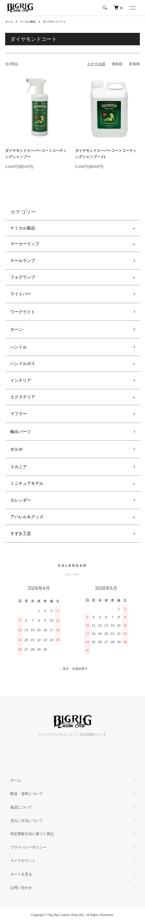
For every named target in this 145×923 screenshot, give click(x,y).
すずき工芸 (20, 533)
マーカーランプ (24, 244)
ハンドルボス (22, 363)
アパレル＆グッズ (26, 517)
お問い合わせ (21, 887)
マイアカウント (23, 861)
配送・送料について (26, 794)
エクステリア (22, 397)
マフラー (18, 414)
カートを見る (21, 874)
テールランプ (22, 260)
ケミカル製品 (28, 21)
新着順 (134, 64)
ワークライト (22, 312)
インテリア (20, 380)
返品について (21, 807)
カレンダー (20, 500)
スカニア (18, 467)
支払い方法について (26, 820)
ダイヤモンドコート (54, 21)
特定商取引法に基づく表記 (32, 834)
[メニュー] (132, 8)
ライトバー (20, 294)
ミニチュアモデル (26, 483)
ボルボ (16, 449)
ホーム (9, 21)
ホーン (16, 329)
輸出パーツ (20, 431)
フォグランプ (22, 277)
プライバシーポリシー (28, 847)
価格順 (117, 64)
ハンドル (18, 347)
